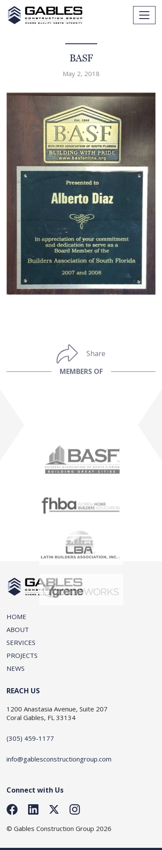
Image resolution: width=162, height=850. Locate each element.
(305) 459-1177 (30, 738)
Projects (22, 655)
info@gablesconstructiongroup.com (58, 759)
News (15, 668)
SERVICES (20, 642)
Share (95, 361)
